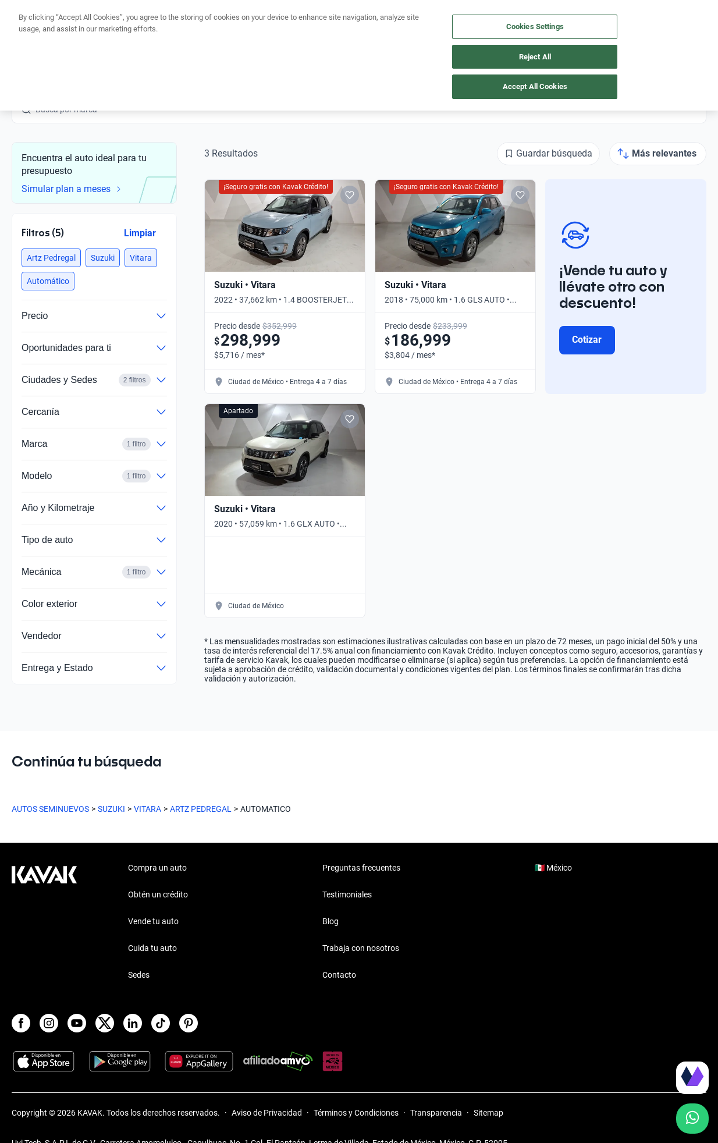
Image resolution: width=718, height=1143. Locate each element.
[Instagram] (49, 1023)
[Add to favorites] (349, 195)
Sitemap (488, 1112)
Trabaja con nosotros (360, 948)
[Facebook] (21, 1023)
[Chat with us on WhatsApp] (692, 1118)
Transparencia (436, 1112)
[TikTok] (160, 1023)
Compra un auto (241, 24)
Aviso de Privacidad (267, 1112)
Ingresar (680, 24)
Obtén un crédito (156, 24)
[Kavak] (44, 24)
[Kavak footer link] (44, 922)
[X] (104, 1023)
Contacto (339, 974)
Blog (330, 921)
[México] (523, 24)
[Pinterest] (188, 1023)
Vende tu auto (321, 24)
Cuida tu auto (396, 24)
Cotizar (587, 339)
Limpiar (140, 233)
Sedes (139, 974)
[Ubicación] (577, 24)
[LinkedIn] (132, 1023)
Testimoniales (347, 894)
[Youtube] (76, 1023)
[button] (51, 258)
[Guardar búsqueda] (548, 153)
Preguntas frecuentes (361, 867)
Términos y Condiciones (356, 1112)
